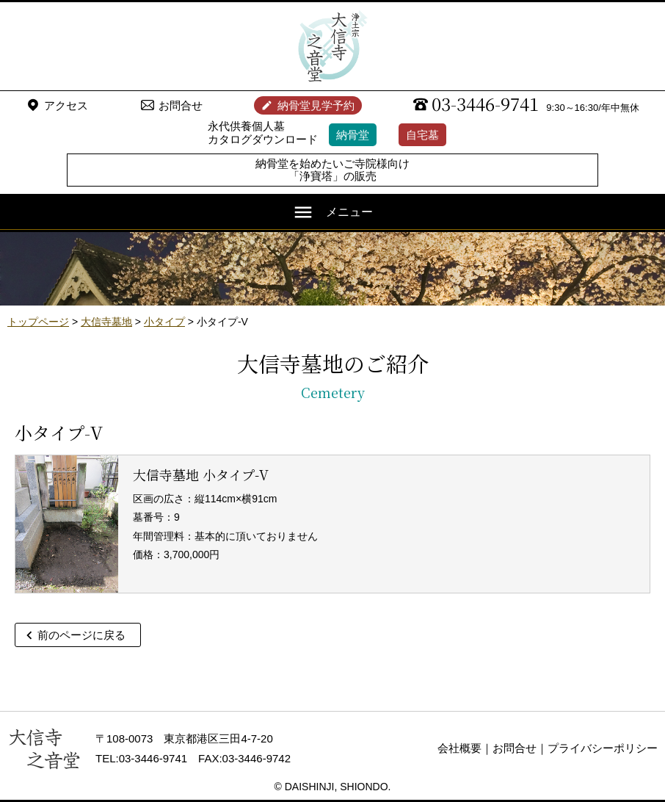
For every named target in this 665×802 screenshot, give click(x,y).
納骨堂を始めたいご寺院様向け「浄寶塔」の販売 (332, 169)
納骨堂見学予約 (316, 105)
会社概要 (459, 748)
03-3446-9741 (485, 103)
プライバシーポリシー (603, 748)
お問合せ (181, 105)
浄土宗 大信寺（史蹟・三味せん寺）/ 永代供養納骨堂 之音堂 (332, 46)
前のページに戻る (81, 635)
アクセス (66, 105)
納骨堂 (352, 135)
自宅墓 (422, 135)
